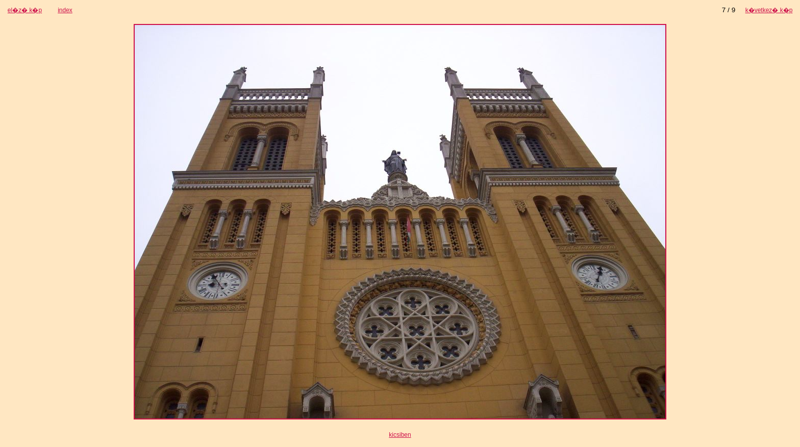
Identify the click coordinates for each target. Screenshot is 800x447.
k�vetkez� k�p (769, 10)
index (65, 10)
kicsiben (400, 434)
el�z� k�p (25, 10)
